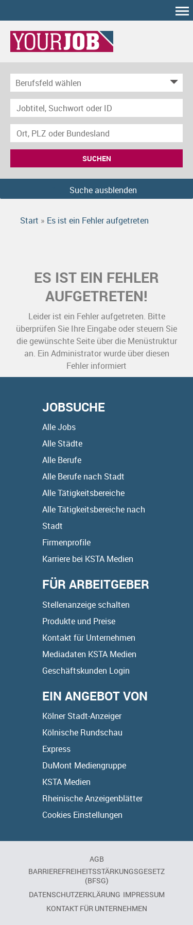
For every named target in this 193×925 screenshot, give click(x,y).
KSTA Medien (66, 781)
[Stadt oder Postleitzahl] (96, 133)
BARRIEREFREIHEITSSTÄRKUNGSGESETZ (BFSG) (96, 875)
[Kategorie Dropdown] (172, 83)
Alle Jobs (59, 427)
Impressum (144, 894)
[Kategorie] (86, 83)
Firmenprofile (66, 542)
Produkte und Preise (78, 621)
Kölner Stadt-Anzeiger (81, 716)
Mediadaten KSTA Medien (89, 654)
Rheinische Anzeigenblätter (92, 798)
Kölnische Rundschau (82, 732)
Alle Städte (62, 443)
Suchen (96, 158)
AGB (97, 859)
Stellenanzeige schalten (86, 604)
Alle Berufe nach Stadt (83, 476)
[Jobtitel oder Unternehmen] (96, 108)
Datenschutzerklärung (74, 894)
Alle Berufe (61, 460)
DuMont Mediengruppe (84, 765)
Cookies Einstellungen (82, 814)
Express (56, 749)
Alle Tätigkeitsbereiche (83, 493)
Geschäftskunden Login (86, 670)
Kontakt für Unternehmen (88, 637)
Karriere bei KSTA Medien (87, 558)
